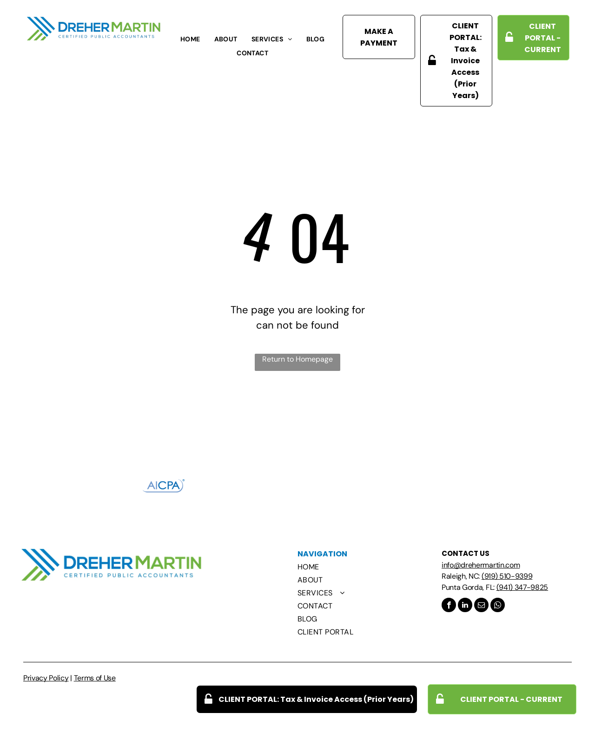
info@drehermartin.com (481, 565)
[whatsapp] (497, 606)
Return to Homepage (297, 359)
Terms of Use (95, 678)
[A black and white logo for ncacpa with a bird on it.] (230, 486)
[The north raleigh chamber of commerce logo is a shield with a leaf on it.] (297, 486)
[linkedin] (465, 606)
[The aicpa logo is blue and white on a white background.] (163, 485)
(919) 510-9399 (507, 576)
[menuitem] (190, 39)
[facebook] (449, 606)
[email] (481, 606)
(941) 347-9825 (522, 587)
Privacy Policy (46, 678)
